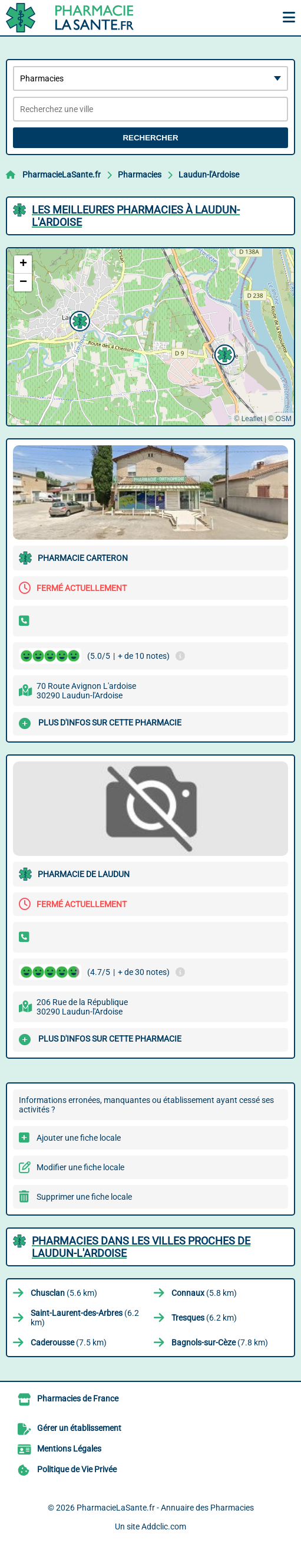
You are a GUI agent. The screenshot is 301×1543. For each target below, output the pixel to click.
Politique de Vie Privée (77, 1469)
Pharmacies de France (77, 1398)
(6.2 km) (85, 1317)
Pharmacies (139, 174)
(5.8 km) (204, 1293)
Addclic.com (163, 1526)
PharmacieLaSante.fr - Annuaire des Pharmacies (165, 1507)
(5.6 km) (64, 1293)
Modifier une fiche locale (80, 1167)
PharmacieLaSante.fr (61, 174)
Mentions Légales (69, 1448)
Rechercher (150, 137)
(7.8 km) (219, 1342)
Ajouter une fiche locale (79, 1138)
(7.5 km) (69, 1342)
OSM (284, 419)
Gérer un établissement (79, 1428)
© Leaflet (248, 419)
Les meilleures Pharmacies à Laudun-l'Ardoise (136, 215)
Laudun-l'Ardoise (208, 174)
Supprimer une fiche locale (84, 1196)
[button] (223, 353)
